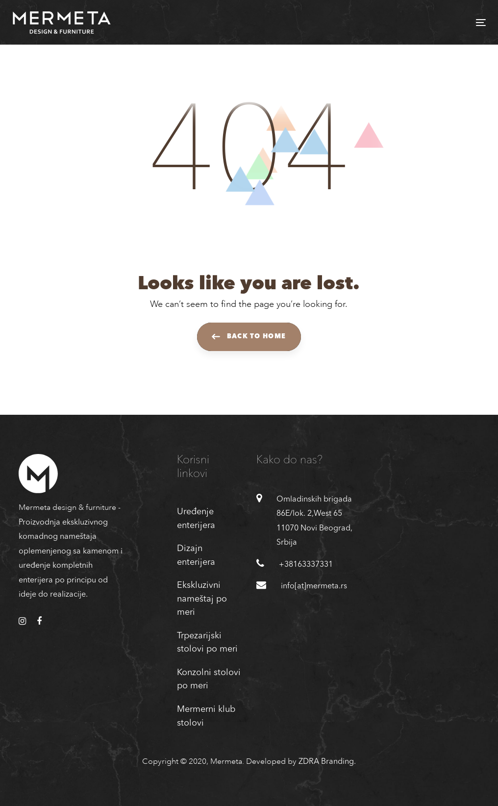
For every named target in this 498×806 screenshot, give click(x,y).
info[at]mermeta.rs (314, 586)
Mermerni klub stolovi (206, 716)
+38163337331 (306, 565)
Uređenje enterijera (196, 518)
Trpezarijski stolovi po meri (207, 642)
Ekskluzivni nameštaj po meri (202, 599)
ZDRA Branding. (327, 762)
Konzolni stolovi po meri (209, 679)
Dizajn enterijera (196, 555)
